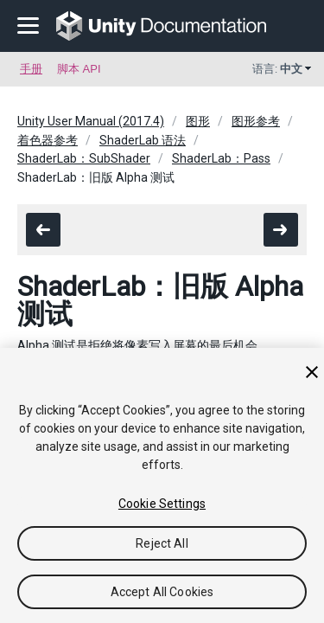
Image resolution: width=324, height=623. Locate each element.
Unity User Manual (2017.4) (90, 121)
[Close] (312, 372)
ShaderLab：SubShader (83, 158)
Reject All (161, 543)
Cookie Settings (162, 504)
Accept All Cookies (162, 592)
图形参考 (256, 121)
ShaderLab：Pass (221, 158)
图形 (198, 121)
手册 (31, 68)
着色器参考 (47, 140)
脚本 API (79, 68)
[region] (162, 485)
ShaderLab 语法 (142, 140)
